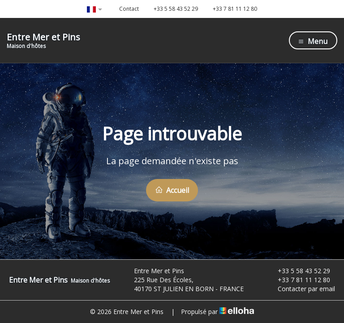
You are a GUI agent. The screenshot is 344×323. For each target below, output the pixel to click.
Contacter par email (301, 288)
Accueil (172, 190)
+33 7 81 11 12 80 (298, 279)
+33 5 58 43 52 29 (298, 270)
